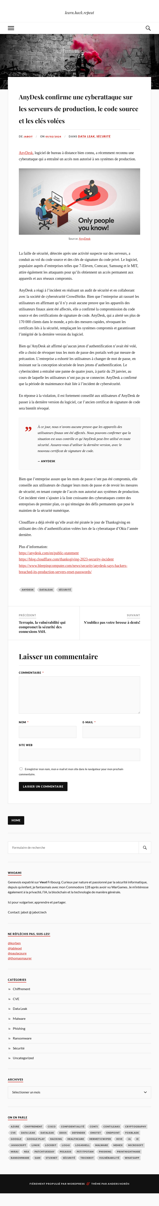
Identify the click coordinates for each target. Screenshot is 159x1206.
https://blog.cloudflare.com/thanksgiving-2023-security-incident (66, 571)
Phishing (19, 1041)
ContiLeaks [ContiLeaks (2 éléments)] (112, 1139)
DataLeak (46, 601)
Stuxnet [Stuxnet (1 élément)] (52, 1170)
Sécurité (106, 148)
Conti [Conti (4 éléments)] (94, 1139)
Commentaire (31, 684)
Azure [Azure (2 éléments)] (15, 1139)
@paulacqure (17, 966)
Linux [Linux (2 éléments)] (36, 1158)
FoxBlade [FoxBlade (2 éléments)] (132, 1145)
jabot (29, 148)
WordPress (76, 1196)
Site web (26, 757)
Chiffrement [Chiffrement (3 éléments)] (33, 1139)
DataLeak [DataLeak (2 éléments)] (47, 1145)
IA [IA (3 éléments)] (129, 1151)
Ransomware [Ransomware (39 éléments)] (20, 1170)
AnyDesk (26, 165)
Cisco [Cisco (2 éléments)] (52, 1139)
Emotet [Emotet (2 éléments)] (95, 1145)
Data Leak (89, 148)
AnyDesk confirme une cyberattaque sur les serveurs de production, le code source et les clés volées (78, 113)
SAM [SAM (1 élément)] (37, 1170)
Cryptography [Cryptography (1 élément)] (135, 1139)
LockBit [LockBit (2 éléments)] (51, 1158)
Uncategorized (23, 1071)
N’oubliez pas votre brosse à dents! (112, 634)
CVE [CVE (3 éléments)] (13, 1145)
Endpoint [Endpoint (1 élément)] (113, 1145)
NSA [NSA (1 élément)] (26, 1164)
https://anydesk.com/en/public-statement (49, 565)
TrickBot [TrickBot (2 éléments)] (87, 1170)
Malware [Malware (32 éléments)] (101, 1158)
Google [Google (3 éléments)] (16, 1151)
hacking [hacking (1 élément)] (56, 1151)
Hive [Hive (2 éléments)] (119, 1151)
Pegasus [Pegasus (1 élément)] (65, 1164)
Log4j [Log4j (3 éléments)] (66, 1158)
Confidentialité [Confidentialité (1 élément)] (72, 1139)
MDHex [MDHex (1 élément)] (118, 1158)
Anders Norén (118, 1196)
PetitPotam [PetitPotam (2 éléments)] (85, 1164)
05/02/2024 (55, 148)
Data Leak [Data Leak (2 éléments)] (28, 1145)
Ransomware (22, 1051)
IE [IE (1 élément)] (137, 1151)
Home (16, 833)
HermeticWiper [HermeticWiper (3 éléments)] (100, 1151)
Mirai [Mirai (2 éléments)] (15, 1164)
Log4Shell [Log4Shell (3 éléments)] (82, 1158)
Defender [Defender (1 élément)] (78, 1145)
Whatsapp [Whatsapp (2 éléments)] (132, 1170)
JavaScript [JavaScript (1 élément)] (18, 1158)
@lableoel (15, 961)
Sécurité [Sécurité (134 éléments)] (69, 1170)
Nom (24, 734)
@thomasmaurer (20, 971)
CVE (16, 1011)
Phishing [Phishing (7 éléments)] (105, 1164)
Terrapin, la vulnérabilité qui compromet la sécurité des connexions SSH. (42, 639)
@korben (14, 956)
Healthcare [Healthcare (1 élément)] (75, 1151)
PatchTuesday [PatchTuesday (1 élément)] (44, 1164)
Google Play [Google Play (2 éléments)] (36, 1151)
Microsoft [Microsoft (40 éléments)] (135, 1158)
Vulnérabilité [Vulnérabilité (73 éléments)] (109, 1170)
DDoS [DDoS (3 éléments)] (63, 1145)
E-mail (89, 734)
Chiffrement (21, 1001)
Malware (19, 1031)
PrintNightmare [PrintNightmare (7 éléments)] (128, 1164)
